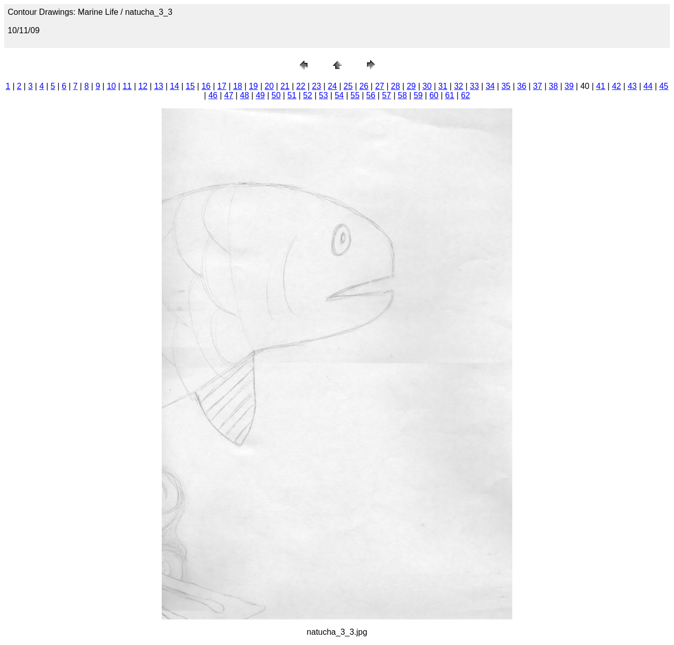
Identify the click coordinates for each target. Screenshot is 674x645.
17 (222, 86)
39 (569, 86)
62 (465, 95)
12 (142, 86)
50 (276, 95)
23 (316, 86)
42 (616, 86)
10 (111, 86)
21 (285, 86)
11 (127, 86)
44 (648, 86)
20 (269, 86)
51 (291, 95)
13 (158, 86)
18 (237, 86)
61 (449, 95)
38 (553, 86)
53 (323, 95)
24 (332, 86)
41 (600, 86)
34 (490, 86)
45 (663, 86)
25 (348, 86)
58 (402, 95)
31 (442, 86)
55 (355, 95)
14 (174, 86)
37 (537, 86)
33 (474, 86)
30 (427, 86)
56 (371, 95)
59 (418, 95)
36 (522, 86)
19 (253, 86)
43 (632, 86)
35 (506, 86)
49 (260, 95)
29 (411, 86)
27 (379, 86)
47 (228, 95)
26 (363, 86)
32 (458, 86)
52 (307, 95)
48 (244, 95)
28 (395, 86)
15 (190, 86)
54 (339, 95)
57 (386, 95)
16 (206, 86)
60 (434, 95)
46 (213, 95)
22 (301, 86)
